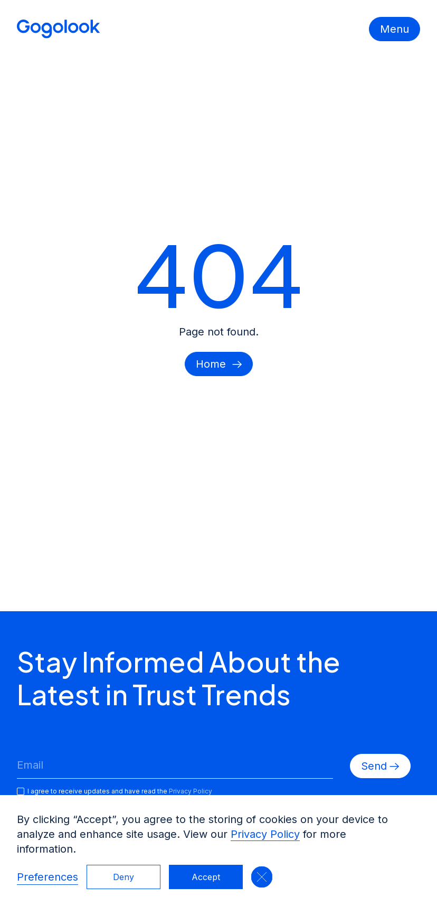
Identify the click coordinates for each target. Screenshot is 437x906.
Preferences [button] (47, 877)
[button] (261, 877)
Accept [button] (206, 877)
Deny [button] (123, 877)
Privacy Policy (265, 834)
